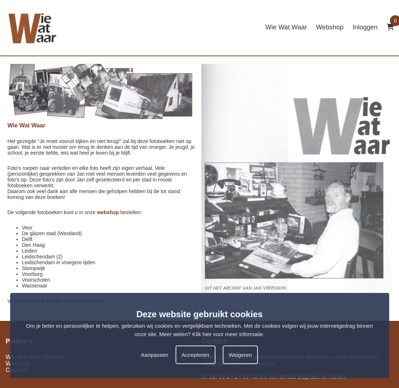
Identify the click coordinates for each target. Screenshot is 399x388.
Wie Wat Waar (286, 27)
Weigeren (240, 355)
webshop (108, 212)
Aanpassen (154, 355)
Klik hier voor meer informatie (227, 334)
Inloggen (365, 27)
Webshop (330, 27)
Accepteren (195, 355)
